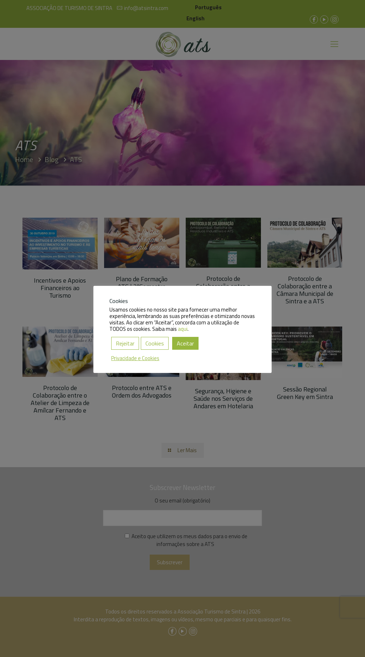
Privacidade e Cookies (135, 358)
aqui (182, 329)
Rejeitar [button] (125, 343)
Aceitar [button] (185, 343)
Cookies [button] (154, 343)
